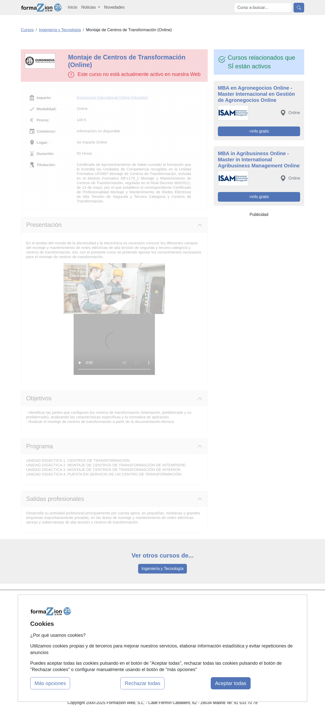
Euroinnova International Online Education (112, 97)
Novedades (114, 7)
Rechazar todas (142, 683)
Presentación (44, 224)
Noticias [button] (89, 7)
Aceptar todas (230, 683)
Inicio (72, 7)
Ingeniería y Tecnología (162, 568)
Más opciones (50, 683)
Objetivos (39, 398)
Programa (39, 446)
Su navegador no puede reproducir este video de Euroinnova (114, 344)
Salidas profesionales (55, 498)
